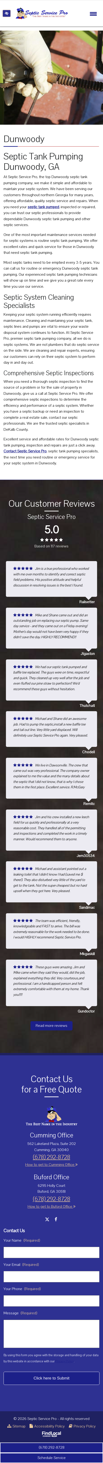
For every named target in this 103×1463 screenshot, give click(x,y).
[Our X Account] (47, 1219)
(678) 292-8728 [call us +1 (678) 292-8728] (51, 1447)
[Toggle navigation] (93, 13)
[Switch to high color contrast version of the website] (6, 13)
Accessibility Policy (47, 1426)
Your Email (21, 1264)
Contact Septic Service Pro (25, 451)
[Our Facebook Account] (56, 1219)
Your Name (22, 1240)
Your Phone (22, 1289)
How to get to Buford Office (52, 1206)
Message (20, 1313)
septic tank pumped (43, 207)
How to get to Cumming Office (51, 1164)
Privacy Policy (64, 1361)
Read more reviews (51, 1025)
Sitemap (16, 1426)
